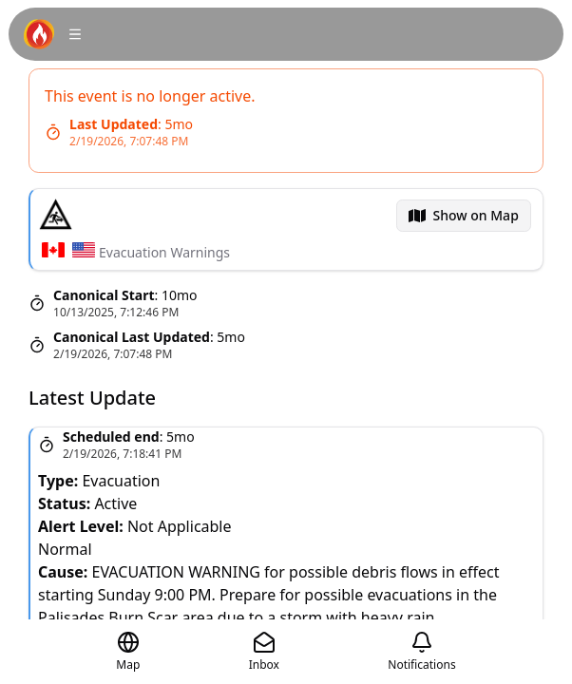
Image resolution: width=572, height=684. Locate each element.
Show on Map (476, 215)
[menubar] (463, 216)
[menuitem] (463, 216)
